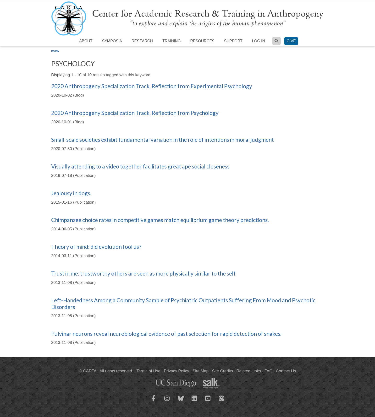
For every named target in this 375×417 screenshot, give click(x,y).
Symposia (112, 41)
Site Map (201, 371)
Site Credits (222, 371)
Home (55, 50)
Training (171, 41)
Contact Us (286, 371)
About (85, 41)
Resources (202, 41)
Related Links (248, 371)
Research (142, 41)
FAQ (268, 371)
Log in (258, 41)
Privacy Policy (176, 371)
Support (233, 41)
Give (291, 41)
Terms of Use (148, 371)
